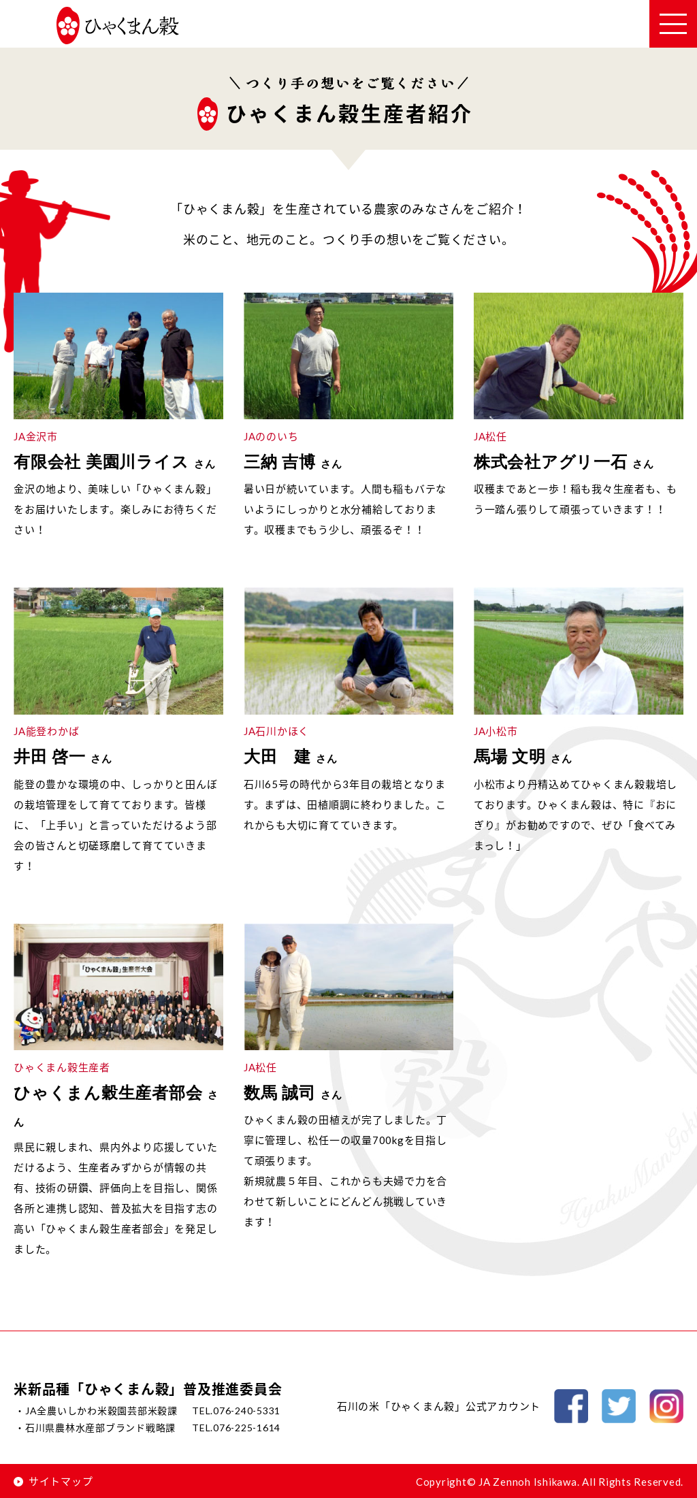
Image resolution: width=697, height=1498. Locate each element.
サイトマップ (53, 1481)
